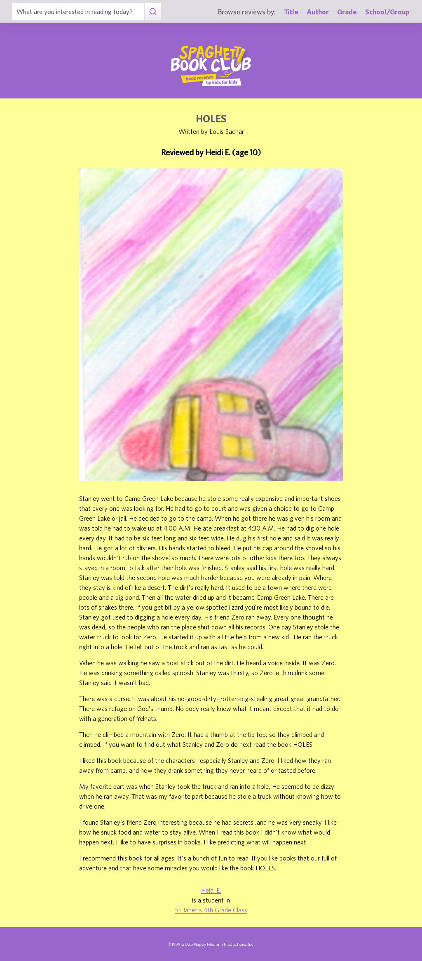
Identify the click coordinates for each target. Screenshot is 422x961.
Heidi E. (211, 890)
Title (291, 11)
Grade (347, 11)
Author (318, 11)
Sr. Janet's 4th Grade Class (211, 910)
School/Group (387, 11)
